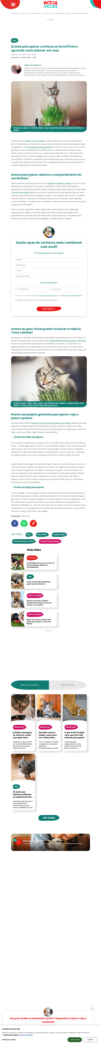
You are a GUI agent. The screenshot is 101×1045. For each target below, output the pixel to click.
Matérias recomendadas (30, 685)
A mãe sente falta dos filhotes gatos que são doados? (39, 583)
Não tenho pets (23, 289)
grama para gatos (21, 192)
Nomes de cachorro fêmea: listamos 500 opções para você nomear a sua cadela (39, 603)
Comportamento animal (49, 541)
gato (40, 156)
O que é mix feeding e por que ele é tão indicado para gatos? (75, 735)
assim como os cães (35, 141)
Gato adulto (42, 534)
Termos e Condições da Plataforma (46, 295)
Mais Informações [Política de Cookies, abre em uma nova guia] (26, 1035)
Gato (14, 40)
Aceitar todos (75, 1039)
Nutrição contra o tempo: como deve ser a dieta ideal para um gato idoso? (48, 736)
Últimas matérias (67, 685)
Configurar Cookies (9, 1039)
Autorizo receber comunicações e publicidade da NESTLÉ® (37, 300)
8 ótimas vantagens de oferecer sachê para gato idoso (22, 735)
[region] (50, 1035)
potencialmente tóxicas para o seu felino (67, 340)
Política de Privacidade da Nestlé (72, 295)
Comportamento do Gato (23, 541)
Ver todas (49, 818)
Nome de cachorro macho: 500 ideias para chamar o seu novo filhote (39, 621)
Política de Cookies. (11, 1035)
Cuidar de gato (59, 534)
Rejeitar (90, 1039)
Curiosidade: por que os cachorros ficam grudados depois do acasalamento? (41, 565)
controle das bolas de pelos (38, 147)
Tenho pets (56, 289)
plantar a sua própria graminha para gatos (51, 423)
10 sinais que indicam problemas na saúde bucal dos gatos (22, 795)
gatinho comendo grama (59, 183)
